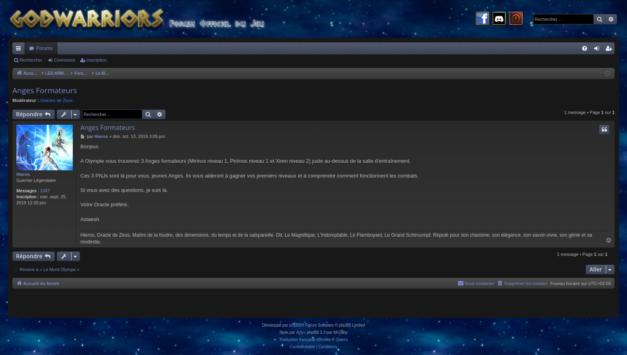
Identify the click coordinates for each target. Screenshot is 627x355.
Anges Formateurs (44, 90)
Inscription (97, 60)
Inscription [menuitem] (610, 50)
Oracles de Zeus (56, 100)
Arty (300, 332)
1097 (45, 190)
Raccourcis (20, 50)
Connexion (64, 60)
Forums (44, 48)
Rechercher (31, 60)
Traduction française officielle (305, 339)
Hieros (23, 174)
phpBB (295, 325)
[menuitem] (585, 48)
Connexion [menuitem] (598, 50)
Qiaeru (342, 339)
